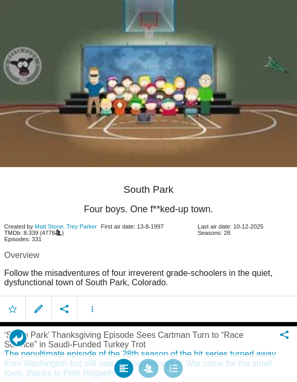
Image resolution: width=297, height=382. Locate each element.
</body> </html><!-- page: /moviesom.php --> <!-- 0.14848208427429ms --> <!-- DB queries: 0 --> (148, 191)
